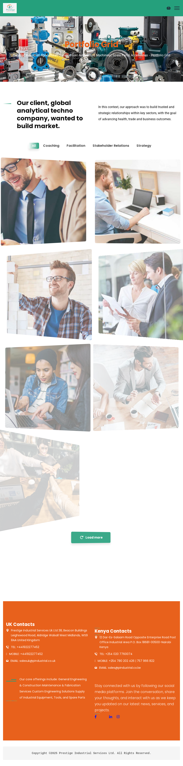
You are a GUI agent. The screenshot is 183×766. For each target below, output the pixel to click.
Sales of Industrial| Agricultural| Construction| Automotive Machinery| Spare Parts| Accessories (80, 55)
